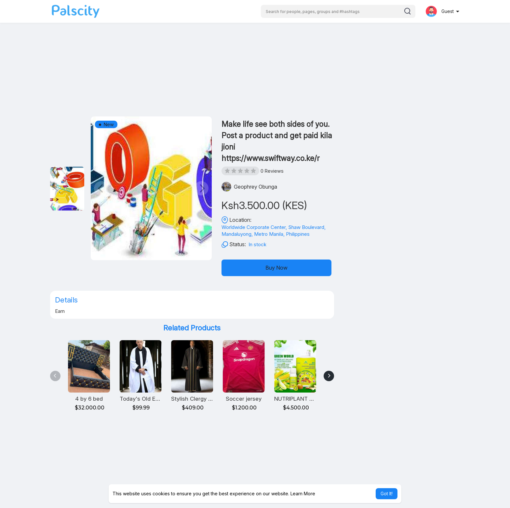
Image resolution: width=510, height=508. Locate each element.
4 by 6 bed (89, 398)
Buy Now (276, 267)
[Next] (329, 376)
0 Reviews (272, 171)
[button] (338, 11)
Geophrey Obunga (255, 186)
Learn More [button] (302, 493)
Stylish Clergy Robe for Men (207, 398)
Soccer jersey (244, 398)
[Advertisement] (255, 70)
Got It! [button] (387, 493)
